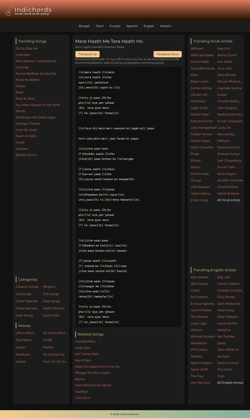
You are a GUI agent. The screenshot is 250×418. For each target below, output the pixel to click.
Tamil (100, 26)
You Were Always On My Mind (38, 105)
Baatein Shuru (26, 155)
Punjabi (115, 26)
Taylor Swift (199, 369)
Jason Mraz (225, 310)
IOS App (110, 59)
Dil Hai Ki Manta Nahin (56, 333)
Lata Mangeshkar (204, 127)
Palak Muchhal (228, 147)
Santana (223, 356)
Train (221, 376)
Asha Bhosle (226, 75)
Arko (194, 75)
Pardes (48, 347)
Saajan (21, 347)
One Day (22, 67)
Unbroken (23, 55)
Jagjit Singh (199, 108)
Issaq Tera (82, 348)
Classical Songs (27, 287)
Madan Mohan (201, 134)
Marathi (165, 26)
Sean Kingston (201, 363)
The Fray (197, 376)
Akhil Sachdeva (202, 55)
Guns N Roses (201, 310)
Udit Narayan (200, 187)
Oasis (221, 343)
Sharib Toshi (226, 167)
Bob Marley (199, 284)
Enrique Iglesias (202, 303)
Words (20, 111)
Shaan (195, 167)
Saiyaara (22, 149)
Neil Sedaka (226, 336)
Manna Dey (225, 134)
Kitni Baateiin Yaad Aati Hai (36, 61)
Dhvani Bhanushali (230, 81)
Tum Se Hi (82, 398)
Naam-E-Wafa (26, 136)
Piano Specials (26, 308)
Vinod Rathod (227, 187)
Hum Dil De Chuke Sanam (56, 361)
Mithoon (223, 141)
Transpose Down (168, 54)
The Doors (224, 369)
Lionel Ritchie (227, 323)
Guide (47, 340)
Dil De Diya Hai (27, 48)
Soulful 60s (51, 315)
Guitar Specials (27, 301)
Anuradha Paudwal (204, 68)
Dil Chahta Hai (54, 354)
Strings (196, 180)
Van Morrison (200, 382)
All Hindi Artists (228, 200)
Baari (20, 92)
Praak (195, 154)
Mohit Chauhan (202, 147)
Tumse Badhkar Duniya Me (36, 73)
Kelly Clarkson (227, 317)
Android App (129, 59)
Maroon (196, 330)
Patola (20, 86)
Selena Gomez (228, 363)
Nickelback (199, 343)
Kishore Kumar (202, 121)
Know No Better (28, 80)
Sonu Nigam (226, 174)
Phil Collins (199, 350)
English (149, 26)
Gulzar (222, 94)
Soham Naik (200, 174)
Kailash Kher (200, 114)
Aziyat (20, 142)
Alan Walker (200, 277)
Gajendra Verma (229, 88)
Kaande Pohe (85, 341)
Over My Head (26, 130)
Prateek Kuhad (228, 154)
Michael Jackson (203, 336)
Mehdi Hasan (200, 141)
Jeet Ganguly (227, 108)
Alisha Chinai (227, 55)
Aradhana (23, 354)
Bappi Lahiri (200, 81)
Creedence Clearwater (230, 290)
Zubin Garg (199, 200)
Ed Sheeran (199, 297)
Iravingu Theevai (28, 123)
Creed (195, 290)
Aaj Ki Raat (83, 360)
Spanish (132, 26)
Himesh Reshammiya (230, 101)
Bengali (84, 26)
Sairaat (21, 361)
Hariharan (198, 101)
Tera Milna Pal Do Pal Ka (93, 385)
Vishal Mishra (200, 193)
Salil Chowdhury (229, 160)
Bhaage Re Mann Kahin (92, 373)
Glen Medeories (229, 303)
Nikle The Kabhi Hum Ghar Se (97, 366)
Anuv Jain (224, 68)
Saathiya (81, 391)
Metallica (224, 330)
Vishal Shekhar (228, 193)
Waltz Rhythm (54, 308)
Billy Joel (223, 277)
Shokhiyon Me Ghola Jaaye (36, 117)
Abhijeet (197, 48)
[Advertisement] (42, 217)
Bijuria (80, 379)
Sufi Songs (51, 294)
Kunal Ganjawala (229, 121)
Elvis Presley (226, 297)
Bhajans (49, 287)
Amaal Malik (200, 62)
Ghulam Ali (199, 94)
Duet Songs (24, 315)
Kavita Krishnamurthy (230, 114)
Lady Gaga (199, 323)
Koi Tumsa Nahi (87, 354)
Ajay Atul (224, 48)
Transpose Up (87, 54)
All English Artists (230, 382)
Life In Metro (25, 333)
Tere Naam (24, 340)
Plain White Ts (227, 350)
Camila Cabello (228, 284)
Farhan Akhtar (201, 88)
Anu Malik (224, 62)
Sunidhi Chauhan (230, 180)
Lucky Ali (224, 127)
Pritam (196, 160)
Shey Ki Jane (25, 98)
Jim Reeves (199, 317)
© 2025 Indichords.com (125, 414)
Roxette (196, 356)
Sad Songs (23, 294)
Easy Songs (51, 301)
